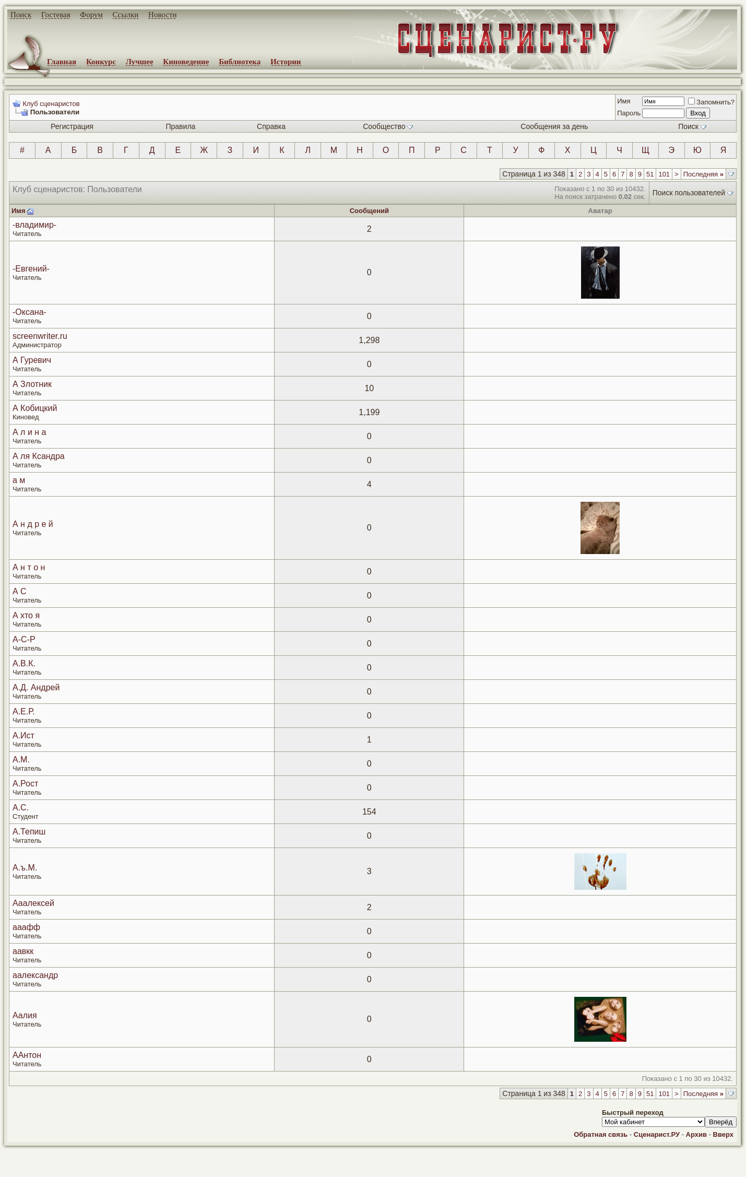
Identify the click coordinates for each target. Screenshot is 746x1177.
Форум (91, 14)
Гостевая (55, 14)
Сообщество (388, 126)
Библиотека (239, 61)
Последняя (703, 174)
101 (664, 174)
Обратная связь (600, 1134)
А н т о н (29, 567)
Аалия (25, 1015)
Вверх (723, 1134)
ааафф (26, 927)
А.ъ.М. (25, 867)
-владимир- (34, 224)
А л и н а (29, 432)
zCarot (417, 1169)
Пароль (629, 113)
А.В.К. (24, 663)
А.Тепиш (29, 831)
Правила (180, 126)
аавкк (23, 951)
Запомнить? (711, 102)
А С (20, 591)
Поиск (20, 14)
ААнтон (27, 1055)
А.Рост (25, 783)
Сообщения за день (554, 126)
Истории (285, 61)
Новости (162, 14)
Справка (271, 126)
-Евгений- (31, 268)
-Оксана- (29, 312)
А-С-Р (24, 639)
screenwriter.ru (40, 336)
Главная (61, 61)
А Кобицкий (35, 408)
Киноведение (186, 61)
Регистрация (72, 126)
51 (650, 174)
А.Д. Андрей (36, 687)
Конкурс (101, 61)
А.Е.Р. (23, 711)
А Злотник (32, 384)
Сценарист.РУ (657, 1134)
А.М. (21, 759)
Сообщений (369, 211)
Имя (623, 101)
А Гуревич (32, 360)
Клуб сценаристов (50, 104)
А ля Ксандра (39, 456)
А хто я (26, 615)
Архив (696, 1134)
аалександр (35, 975)
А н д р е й (33, 524)
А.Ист (23, 735)
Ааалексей (33, 903)
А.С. (21, 807)
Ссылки (126, 14)
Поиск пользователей (689, 193)
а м (19, 480)
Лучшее (139, 61)
